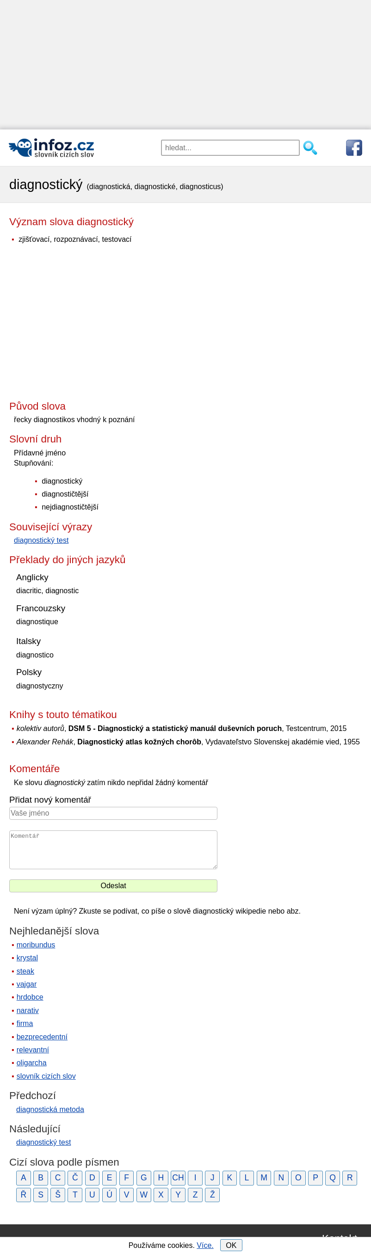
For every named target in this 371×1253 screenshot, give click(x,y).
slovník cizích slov (46, 1076)
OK (231, 1245)
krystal (27, 958)
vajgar (27, 984)
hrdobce (30, 997)
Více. (205, 1245)
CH (178, 1177)
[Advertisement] (185, 64)
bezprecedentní (42, 1037)
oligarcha (32, 1063)
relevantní (33, 1050)
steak (25, 971)
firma (25, 1023)
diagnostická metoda (50, 1109)
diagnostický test (41, 540)
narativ (28, 1010)
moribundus (36, 945)
